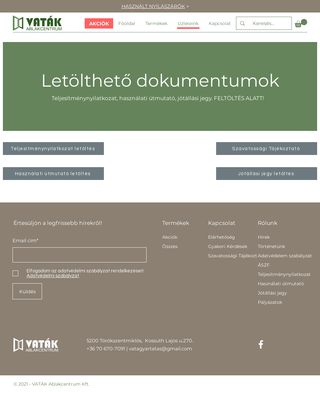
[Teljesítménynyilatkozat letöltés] (53, 148)
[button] (301, 23)
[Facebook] (260, 344)
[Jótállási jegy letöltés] (266, 173)
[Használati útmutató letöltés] (53, 173)
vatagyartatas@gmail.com (160, 349)
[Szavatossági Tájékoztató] (266, 148)
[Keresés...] (263, 23)
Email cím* (25, 240)
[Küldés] (27, 291)
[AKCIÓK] (99, 23)
